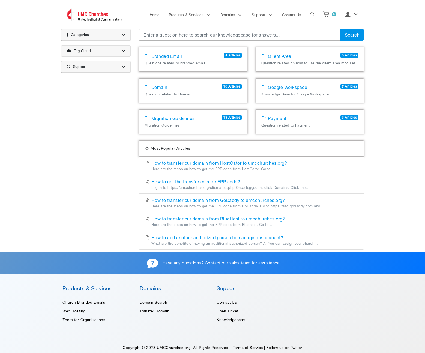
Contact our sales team (228, 263)
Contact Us (291, 15)
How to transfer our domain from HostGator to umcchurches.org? (251, 166)
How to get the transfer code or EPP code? (251, 184)
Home (155, 15)
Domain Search (153, 302)
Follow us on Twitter (284, 347)
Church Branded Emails (83, 302)
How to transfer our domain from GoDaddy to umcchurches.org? (251, 203)
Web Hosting (74, 311)
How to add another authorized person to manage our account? (251, 240)
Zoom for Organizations (83, 320)
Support (259, 15)
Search (352, 34)
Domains (228, 15)
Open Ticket (227, 311)
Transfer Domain (155, 311)
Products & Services (187, 15)
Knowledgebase (231, 320)
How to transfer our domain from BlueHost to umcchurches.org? (251, 221)
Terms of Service (248, 347)
